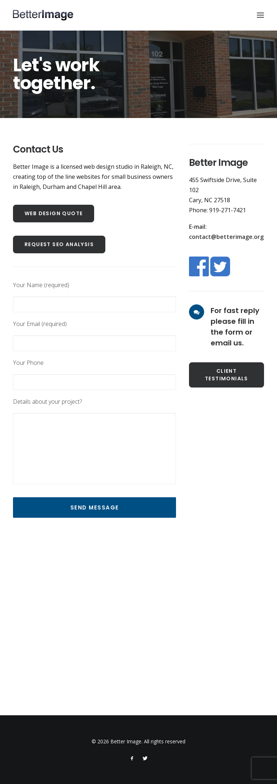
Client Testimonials (226, 374)
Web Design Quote (54, 213)
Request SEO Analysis (59, 244)
